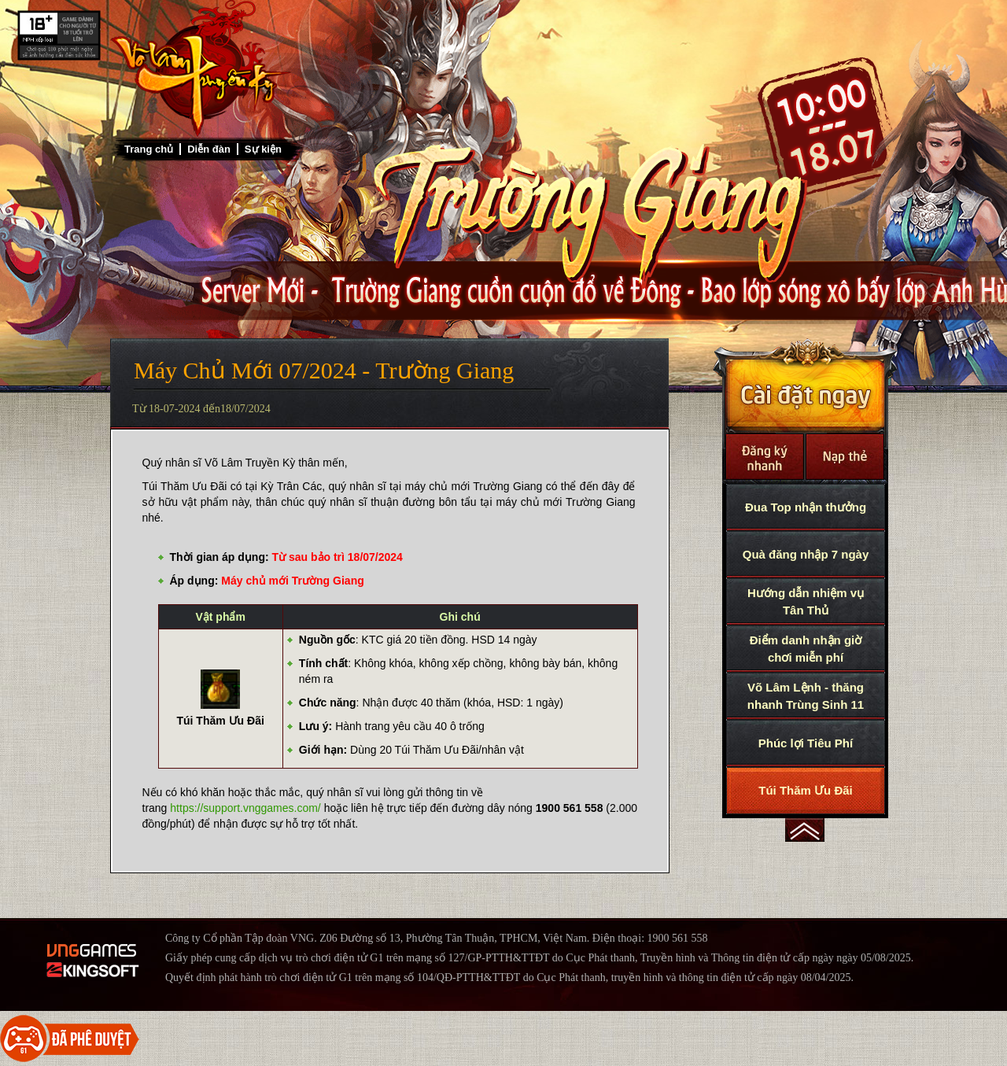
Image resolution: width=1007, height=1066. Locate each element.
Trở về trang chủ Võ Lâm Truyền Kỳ (200, 68)
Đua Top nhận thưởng (805, 507)
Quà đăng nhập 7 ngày (806, 554)
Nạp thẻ (845, 456)
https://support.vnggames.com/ (245, 808)
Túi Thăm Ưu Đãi (805, 790)
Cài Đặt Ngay (804, 385)
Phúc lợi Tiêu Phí (805, 743)
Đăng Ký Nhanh (764, 456)
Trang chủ (148, 149)
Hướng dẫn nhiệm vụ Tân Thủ (805, 601)
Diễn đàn (209, 149)
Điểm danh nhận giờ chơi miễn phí (806, 648)
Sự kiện (263, 149)
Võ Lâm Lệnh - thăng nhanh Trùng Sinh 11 (805, 696)
